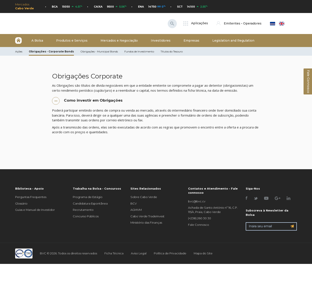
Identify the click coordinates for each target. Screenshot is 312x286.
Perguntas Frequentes (30, 197)
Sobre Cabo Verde (143, 197)
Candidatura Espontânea (90, 203)
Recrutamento (83, 209)
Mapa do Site (203, 253)
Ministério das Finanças (146, 222)
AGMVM (136, 209)
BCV (133, 203)
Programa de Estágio (87, 197)
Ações (18, 51)
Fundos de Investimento (139, 51)
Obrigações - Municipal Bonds (99, 51)
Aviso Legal (138, 253)
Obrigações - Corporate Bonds (51, 51)
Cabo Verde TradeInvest (147, 216)
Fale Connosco (198, 224)
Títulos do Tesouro (172, 51)
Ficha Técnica (114, 253)
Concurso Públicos (86, 216)
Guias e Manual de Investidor (35, 209)
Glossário (21, 203)
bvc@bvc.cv (196, 201)
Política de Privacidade (170, 253)
